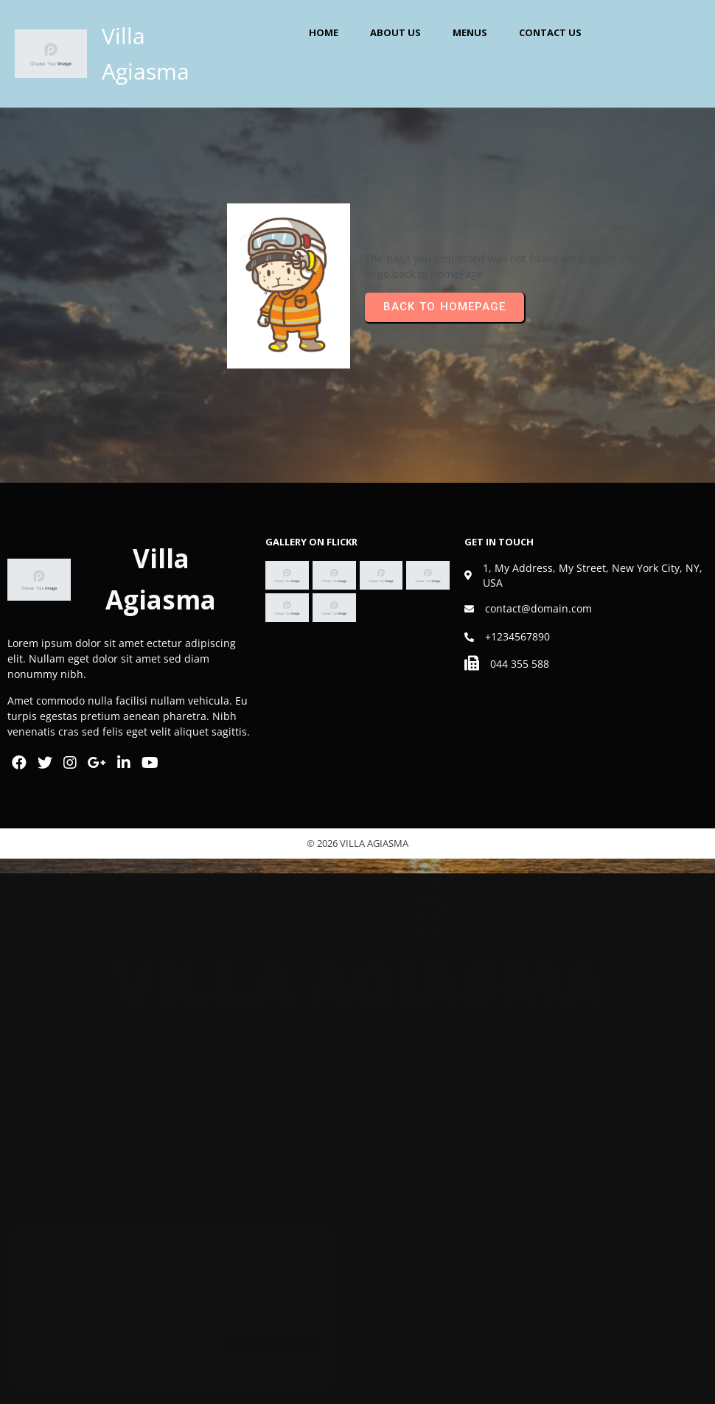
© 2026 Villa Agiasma (357, 843)
